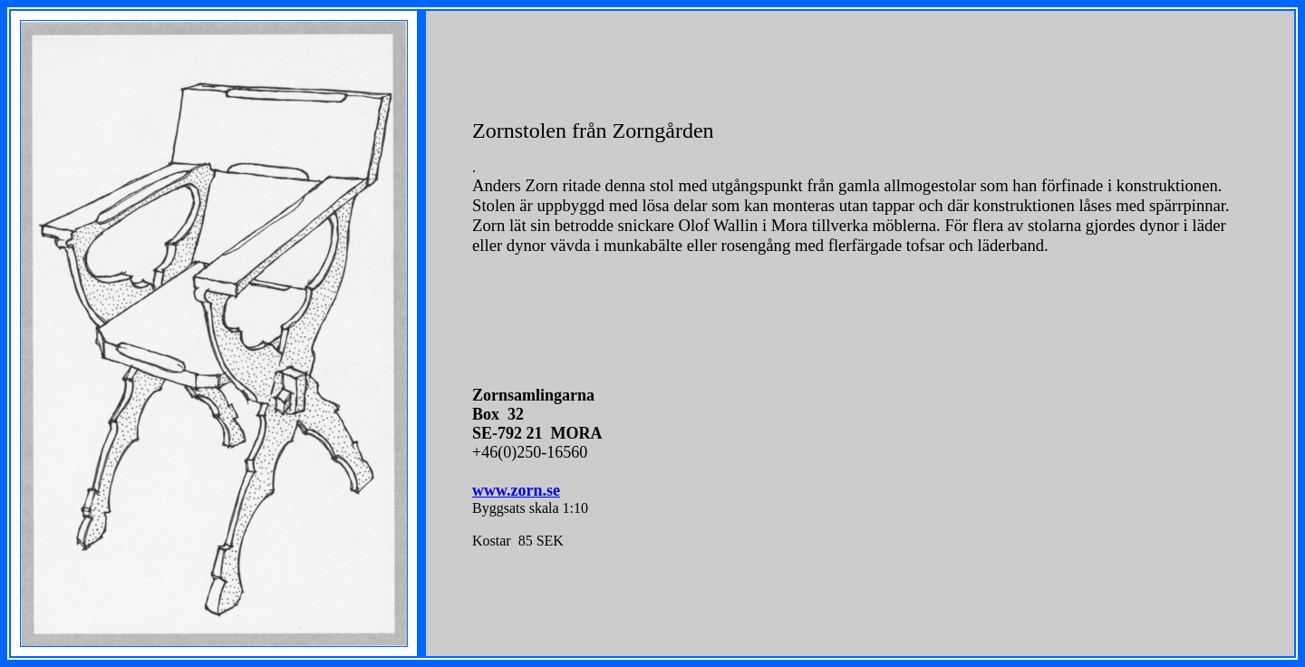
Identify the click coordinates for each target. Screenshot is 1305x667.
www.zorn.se (516, 490)
